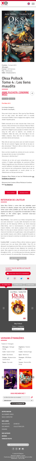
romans (4, 429)
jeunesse (17, 424)
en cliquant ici (9, 184)
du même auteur (18, 285)
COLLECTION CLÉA (19, 426)
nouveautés (6, 424)
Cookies (23, 455)
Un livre (18, 403)
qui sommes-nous (8, 414)
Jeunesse (12, 99)
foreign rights (7, 439)
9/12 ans (5, 99)
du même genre (30, 285)
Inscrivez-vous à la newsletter (18, 273)
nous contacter (7, 417)
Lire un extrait (11, 193)
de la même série (6, 285)
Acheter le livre (24, 193)
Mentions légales (16, 455)
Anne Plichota (10, 92)
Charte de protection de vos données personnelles (18, 457)
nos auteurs (6, 433)
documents (5, 426)
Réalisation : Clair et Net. (18, 458)
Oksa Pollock (18, 324)
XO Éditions (20, 453)
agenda (4, 436)
